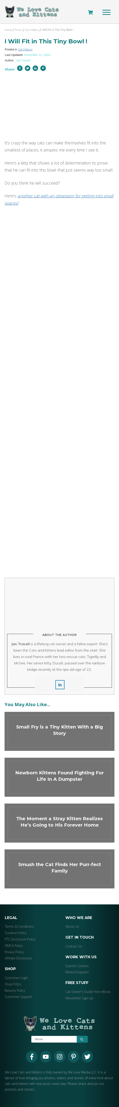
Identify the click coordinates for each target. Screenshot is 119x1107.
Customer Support (18, 986)
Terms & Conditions (19, 916)
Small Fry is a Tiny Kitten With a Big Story (59, 721)
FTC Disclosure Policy (20, 929)
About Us (72, 916)
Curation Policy (15, 923)
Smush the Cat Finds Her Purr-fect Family (59, 858)
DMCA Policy (14, 935)
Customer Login (16, 968)
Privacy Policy (14, 942)
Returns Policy (15, 980)
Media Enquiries (77, 962)
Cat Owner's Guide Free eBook (88, 981)
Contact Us (73, 936)
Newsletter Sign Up (79, 988)
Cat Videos (25, 50)
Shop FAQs (13, 974)
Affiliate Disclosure (18, 948)
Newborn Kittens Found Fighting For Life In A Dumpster (59, 767)
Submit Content (77, 956)
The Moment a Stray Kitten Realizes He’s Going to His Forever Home (59, 813)
